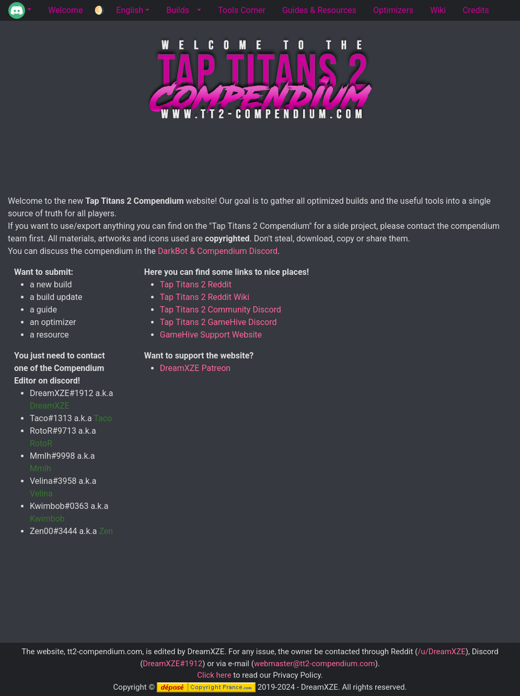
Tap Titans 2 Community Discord (220, 310)
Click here (214, 675)
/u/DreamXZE (442, 651)
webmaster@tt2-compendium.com (314, 663)
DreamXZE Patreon (195, 368)
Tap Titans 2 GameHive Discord (218, 322)
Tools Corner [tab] (241, 10)
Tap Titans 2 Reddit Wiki (204, 297)
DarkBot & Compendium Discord (218, 251)
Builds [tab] (177, 10)
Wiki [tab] (438, 10)
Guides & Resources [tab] (319, 10)
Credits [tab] (476, 10)
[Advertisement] (264, 159)
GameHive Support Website (211, 335)
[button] (20, 10)
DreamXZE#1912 (172, 663)
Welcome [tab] (65, 10)
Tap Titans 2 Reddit (196, 284)
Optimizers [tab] (393, 10)
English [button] (129, 10)
